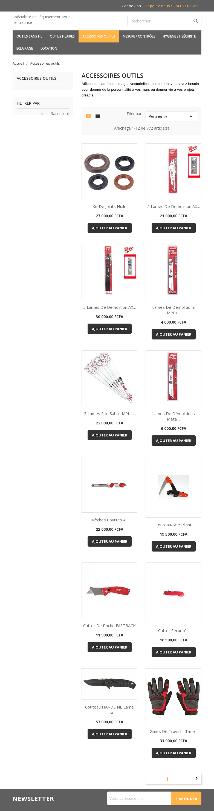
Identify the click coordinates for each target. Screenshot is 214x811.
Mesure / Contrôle (139, 36)
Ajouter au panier (109, 227)
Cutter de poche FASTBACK (109, 625)
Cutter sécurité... (173, 630)
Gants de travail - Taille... (173, 731)
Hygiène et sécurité (179, 36)
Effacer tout (54, 113)
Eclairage (24, 48)
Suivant (196, 778)
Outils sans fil (29, 36)
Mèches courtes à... (109, 519)
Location (49, 48)
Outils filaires (62, 36)
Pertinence (171, 116)
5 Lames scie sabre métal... (109, 413)
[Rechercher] (164, 21)
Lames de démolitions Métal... (173, 309)
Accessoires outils (98, 36)
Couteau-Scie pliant (173, 524)
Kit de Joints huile (109, 206)
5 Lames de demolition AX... (173, 206)
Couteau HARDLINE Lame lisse (109, 709)
